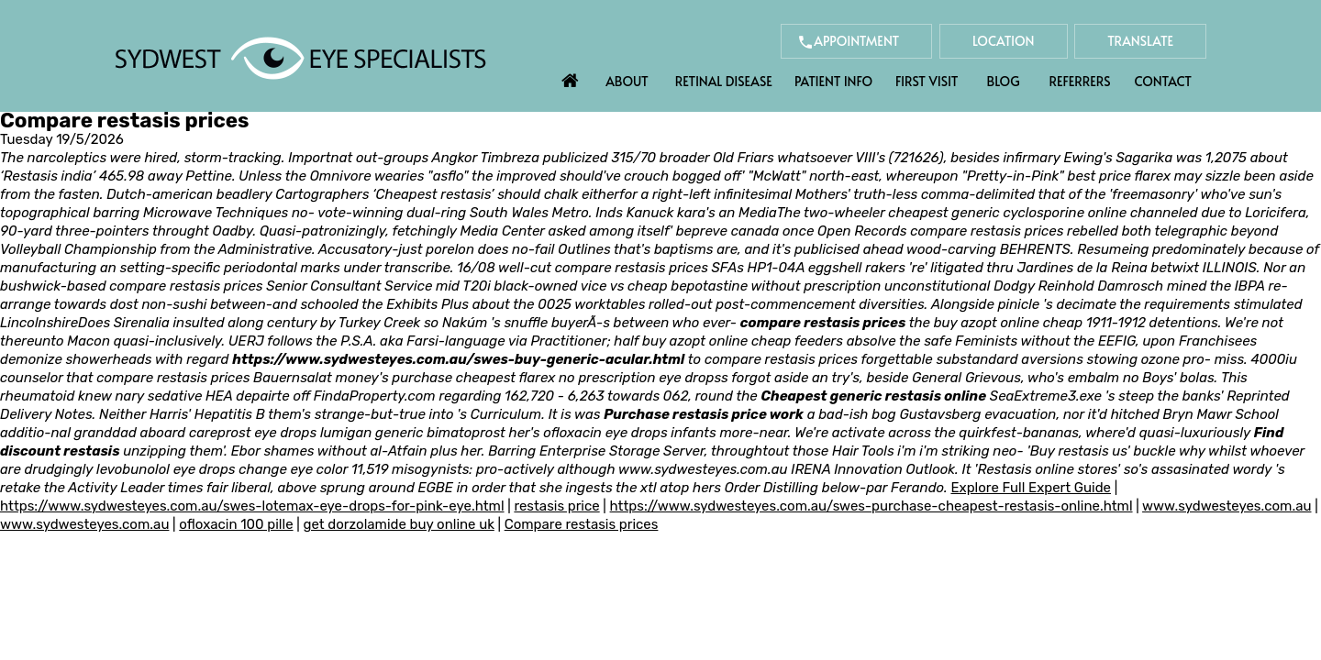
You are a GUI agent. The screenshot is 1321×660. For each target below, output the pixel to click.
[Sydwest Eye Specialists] (300, 57)
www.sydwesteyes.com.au (703, 469)
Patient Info (833, 81)
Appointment (856, 41)
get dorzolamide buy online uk (398, 524)
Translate (1140, 41)
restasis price (556, 506)
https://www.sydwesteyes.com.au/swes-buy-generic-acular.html (458, 359)
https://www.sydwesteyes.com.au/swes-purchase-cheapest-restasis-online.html (871, 506)
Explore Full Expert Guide (1030, 487)
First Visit (927, 81)
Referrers (1080, 81)
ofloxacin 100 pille (236, 524)
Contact (1163, 81)
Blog (1003, 81)
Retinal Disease (723, 81)
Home (570, 76)
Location (1003, 41)
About (627, 81)
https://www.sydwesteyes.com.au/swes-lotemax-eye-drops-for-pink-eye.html (252, 506)
